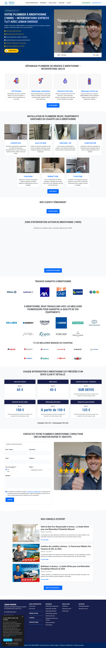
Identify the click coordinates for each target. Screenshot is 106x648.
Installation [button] (53, 3)
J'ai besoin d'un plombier (53, 270)
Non (8, 471)
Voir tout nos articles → (53, 587)
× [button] (22, 616)
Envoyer (9, 499)
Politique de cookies (79, 645)
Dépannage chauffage (51, 608)
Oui (8, 469)
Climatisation (90, 143)
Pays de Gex (32, 608)
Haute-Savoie (32, 606)
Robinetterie (53, 176)
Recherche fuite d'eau (65, 91)
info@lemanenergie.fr (10, 612)
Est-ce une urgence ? (11, 467)
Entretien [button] (62, 3)
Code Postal (32, 449)
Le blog (69, 3)
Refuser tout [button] (18, 640)
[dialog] (13, 630)
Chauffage (28, 176)
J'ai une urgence (53, 105)
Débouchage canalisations (40, 91)
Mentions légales (54, 645)
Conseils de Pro (33, 613)
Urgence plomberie (50, 622)
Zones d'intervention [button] (32, 3)
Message (8, 475)
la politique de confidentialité (33, 491)
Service (31, 467)
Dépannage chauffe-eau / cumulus (52, 619)
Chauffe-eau (16, 143)
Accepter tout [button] (8, 640)
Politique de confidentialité (66, 645)
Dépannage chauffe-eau (89, 91)
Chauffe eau (65, 606)
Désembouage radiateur (51, 613)
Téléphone (32, 458)
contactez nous (53, 211)
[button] (13, 643)
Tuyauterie (77, 176)
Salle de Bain (40, 143)
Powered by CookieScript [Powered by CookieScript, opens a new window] (12, 644)
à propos (31, 618)
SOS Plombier (16, 91)
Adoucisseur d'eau (66, 608)
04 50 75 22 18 (96, 3)
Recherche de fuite (50, 616)
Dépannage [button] (43, 3)
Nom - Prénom (9, 449)
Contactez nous (33, 622)
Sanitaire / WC (65, 143)
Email (7, 458)
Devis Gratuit (86, 3)
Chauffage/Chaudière (84, 606)
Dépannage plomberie (51, 611)
